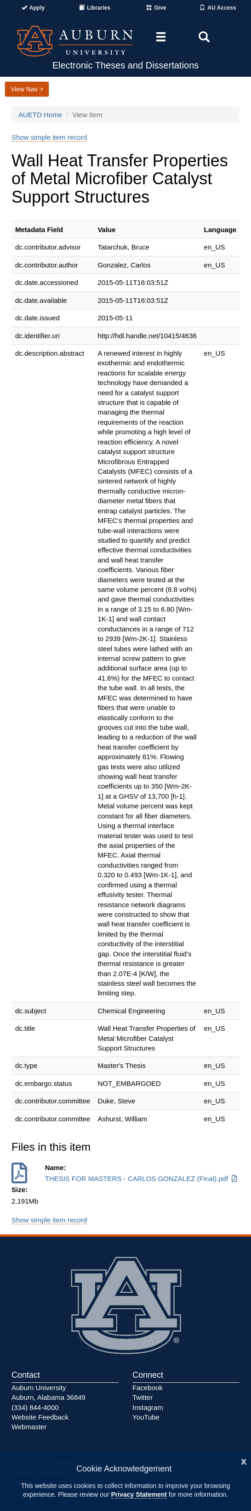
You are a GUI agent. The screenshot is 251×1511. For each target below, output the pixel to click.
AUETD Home (40, 115)
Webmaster (28, 1427)
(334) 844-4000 (35, 1407)
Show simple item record (49, 137)
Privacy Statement (138, 1494)
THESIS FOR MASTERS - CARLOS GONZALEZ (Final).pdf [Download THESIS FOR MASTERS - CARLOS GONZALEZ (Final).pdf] (142, 1178)
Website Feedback (39, 1417)
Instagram (147, 1407)
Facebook (147, 1388)
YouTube (146, 1417)
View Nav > (27, 89)
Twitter (142, 1397)
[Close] (243, 1461)
